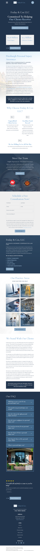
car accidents (19, 87)
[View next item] (8, 48)
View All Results (15, 48)
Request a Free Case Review (20, 27)
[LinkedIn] (21, 543)
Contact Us (9, 269)
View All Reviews (15, 498)
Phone (8, 206)
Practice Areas (20, 530)
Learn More (20, 173)
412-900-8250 (20, 511)
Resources (20, 532)
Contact (20, 537)
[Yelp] (18, 543)
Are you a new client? (10, 210)
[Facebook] (16, 543)
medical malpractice (10, 88)
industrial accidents (27, 87)
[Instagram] (23, 543)
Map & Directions (20, 519)
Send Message (20, 231)
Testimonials (20, 534)
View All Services (20, 329)
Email (22, 206)
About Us (20, 527)
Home (20, 525)
